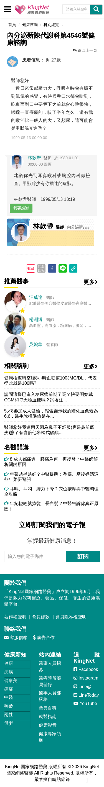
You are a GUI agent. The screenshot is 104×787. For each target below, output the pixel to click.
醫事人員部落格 (50, 696)
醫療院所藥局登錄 (50, 681)
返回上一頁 (85, 50)
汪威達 (35, 297)
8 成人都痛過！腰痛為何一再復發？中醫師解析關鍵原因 (51, 462)
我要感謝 (21, 208)
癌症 (8, 689)
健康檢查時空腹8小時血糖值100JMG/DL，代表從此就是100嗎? (50, 381)
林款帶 (34, 157)
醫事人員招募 (50, 666)
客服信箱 (15, 637)
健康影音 (48, 725)
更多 (90, 282)
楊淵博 (35, 319)
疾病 (8, 672)
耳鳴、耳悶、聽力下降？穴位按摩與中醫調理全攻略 (51, 491)
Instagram (85, 678)
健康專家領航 (50, 736)
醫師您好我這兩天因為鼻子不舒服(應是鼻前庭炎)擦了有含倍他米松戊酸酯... (49, 430)
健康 (8, 663)
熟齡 (8, 706)
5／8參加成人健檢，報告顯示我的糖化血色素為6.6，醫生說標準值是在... (51, 414)
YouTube (85, 703)
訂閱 (82, 556)
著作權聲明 (15, 616)
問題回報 (41, 268)
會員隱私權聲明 (71, 616)
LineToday (86, 695)
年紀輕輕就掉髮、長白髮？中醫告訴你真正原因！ (51, 506)
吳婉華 (35, 344)
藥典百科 (48, 708)
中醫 (8, 697)
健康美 (10, 680)
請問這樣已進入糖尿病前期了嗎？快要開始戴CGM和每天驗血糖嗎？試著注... (48, 397)
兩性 (8, 714)
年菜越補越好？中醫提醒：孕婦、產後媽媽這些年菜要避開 (51, 477)
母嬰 (8, 723)
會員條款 (41, 616)
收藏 (30, 268)
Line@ (82, 686)
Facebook (85, 669)
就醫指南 (48, 716)
